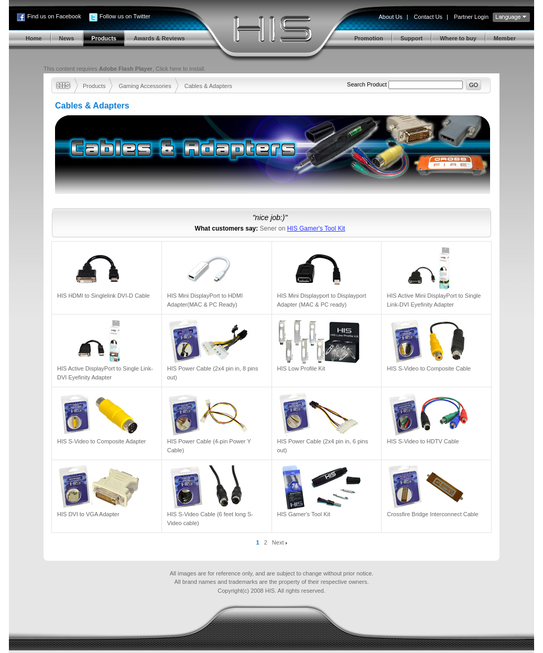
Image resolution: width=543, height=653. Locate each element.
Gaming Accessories (144, 86)
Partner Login (471, 17)
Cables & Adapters (208, 86)
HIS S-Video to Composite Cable (429, 368)
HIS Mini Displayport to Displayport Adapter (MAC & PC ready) (321, 300)
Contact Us (428, 17)
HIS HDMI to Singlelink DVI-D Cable (103, 295)
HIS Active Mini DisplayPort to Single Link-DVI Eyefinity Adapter (434, 300)
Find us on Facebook (54, 16)
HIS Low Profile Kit (301, 368)
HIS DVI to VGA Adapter (88, 514)
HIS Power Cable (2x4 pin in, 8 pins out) (212, 372)
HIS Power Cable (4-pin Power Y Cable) (209, 445)
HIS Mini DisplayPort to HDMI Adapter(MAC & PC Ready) (205, 300)
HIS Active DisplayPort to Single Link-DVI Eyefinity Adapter (105, 372)
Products (94, 86)
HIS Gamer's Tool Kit (316, 228)
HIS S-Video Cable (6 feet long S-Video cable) (210, 518)
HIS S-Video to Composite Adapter (101, 441)
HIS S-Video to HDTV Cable (423, 441)
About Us (390, 17)
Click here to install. (180, 69)
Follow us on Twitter (125, 16)
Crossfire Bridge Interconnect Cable (432, 514)
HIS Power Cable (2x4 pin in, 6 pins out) (322, 445)
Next (279, 542)
